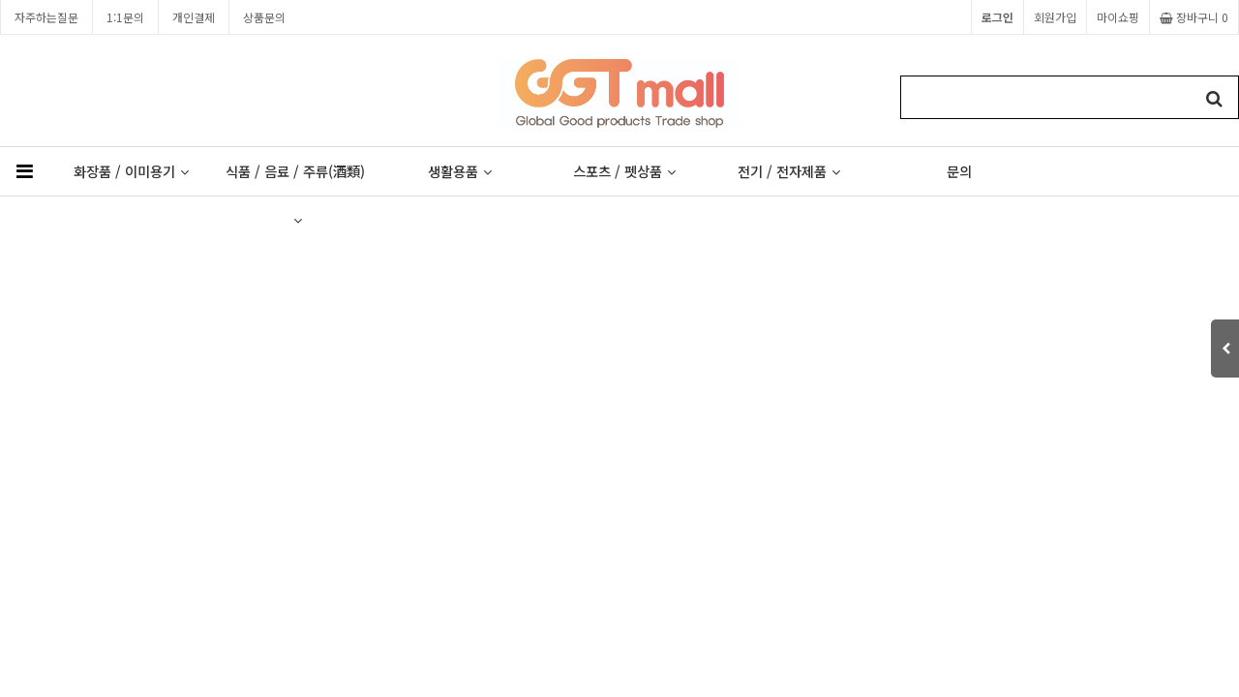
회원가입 (1055, 17)
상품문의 (264, 17)
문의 (959, 171)
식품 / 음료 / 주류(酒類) (295, 178)
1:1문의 (125, 17)
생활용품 (460, 171)
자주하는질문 (46, 17)
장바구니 (1194, 17)
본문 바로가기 (0, 0)
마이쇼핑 (1118, 17)
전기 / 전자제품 (789, 171)
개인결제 (193, 17)
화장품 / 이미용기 (131, 171)
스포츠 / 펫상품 (624, 171)
